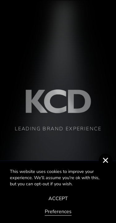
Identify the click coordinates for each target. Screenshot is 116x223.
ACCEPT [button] (58, 198)
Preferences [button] (58, 211)
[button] (105, 160)
